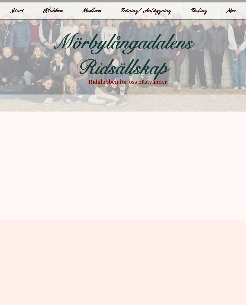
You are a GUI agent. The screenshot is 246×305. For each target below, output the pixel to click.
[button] (52, 11)
